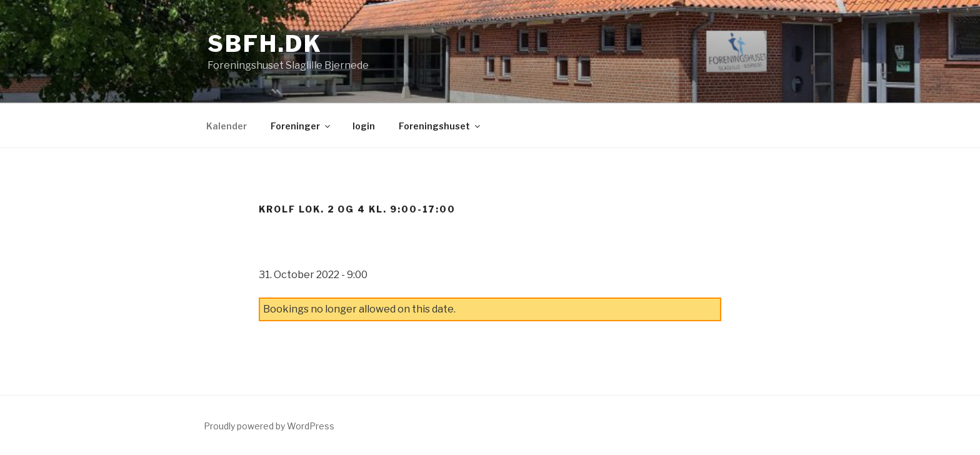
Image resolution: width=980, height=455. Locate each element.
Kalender (226, 126)
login (363, 126)
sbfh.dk (265, 44)
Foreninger (301, 126)
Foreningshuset (440, 126)
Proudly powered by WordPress (269, 426)
